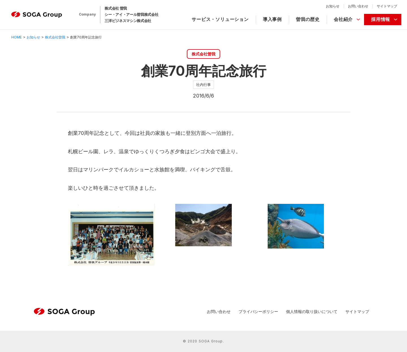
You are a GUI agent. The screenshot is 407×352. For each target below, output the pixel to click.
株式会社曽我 (55, 37)
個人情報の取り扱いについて (311, 311)
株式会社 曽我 (116, 8)
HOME (16, 37)
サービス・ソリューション (220, 19)
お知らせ (332, 6)
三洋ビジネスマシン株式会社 (128, 20)
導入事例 (272, 19)
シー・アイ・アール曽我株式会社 (131, 14)
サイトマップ (387, 6)
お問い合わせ (358, 6)
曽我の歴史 (308, 19)
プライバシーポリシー (258, 311)
